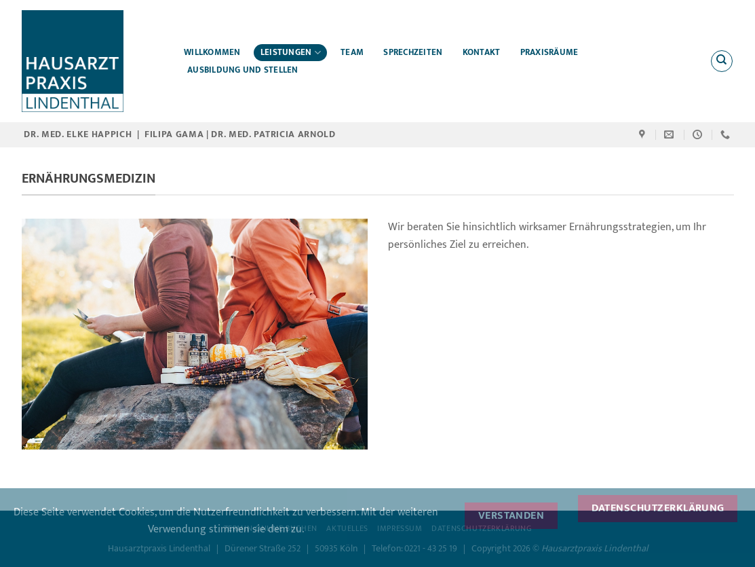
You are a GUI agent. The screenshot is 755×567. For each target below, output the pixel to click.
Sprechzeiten (412, 52)
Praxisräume (549, 52)
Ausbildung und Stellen (242, 70)
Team (352, 52)
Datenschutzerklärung (658, 508)
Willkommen (212, 52)
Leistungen (290, 52)
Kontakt (482, 52)
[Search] (722, 61)
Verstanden (511, 515)
